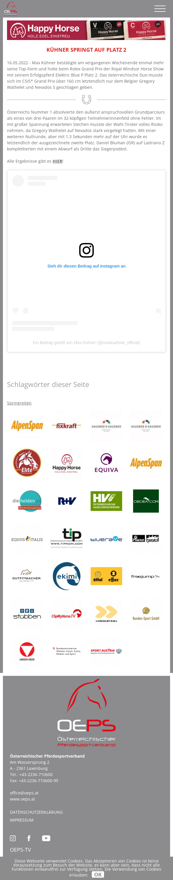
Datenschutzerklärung (36, 812)
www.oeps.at (22, 799)
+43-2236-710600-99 (38, 780)
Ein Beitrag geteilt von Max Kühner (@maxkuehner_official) (86, 342)
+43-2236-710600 (36, 774)
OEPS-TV (20, 849)
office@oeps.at (24, 793)
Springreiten (19, 403)
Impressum (22, 820)
